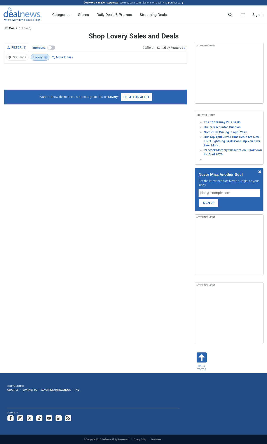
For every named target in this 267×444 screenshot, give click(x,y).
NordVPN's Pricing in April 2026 (225, 132)
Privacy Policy (140, 439)
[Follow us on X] (29, 418)
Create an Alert (137, 97)
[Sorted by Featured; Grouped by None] (172, 47)
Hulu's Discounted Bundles (222, 127)
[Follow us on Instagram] (20, 418)
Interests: (39, 47)
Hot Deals (10, 28)
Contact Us (30, 389)
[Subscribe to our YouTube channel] (48, 418)
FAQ (77, 389)
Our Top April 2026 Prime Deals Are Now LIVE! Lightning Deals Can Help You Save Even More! (232, 141)
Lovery (40, 57)
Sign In (258, 14)
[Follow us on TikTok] (39, 418)
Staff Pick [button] (17, 57)
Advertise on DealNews (56, 389)
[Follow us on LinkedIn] (58, 418)
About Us (13, 389)
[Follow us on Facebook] (10, 418)
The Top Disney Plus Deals (222, 122)
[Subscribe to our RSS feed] (68, 418)
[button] (51, 47)
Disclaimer (156, 439)
